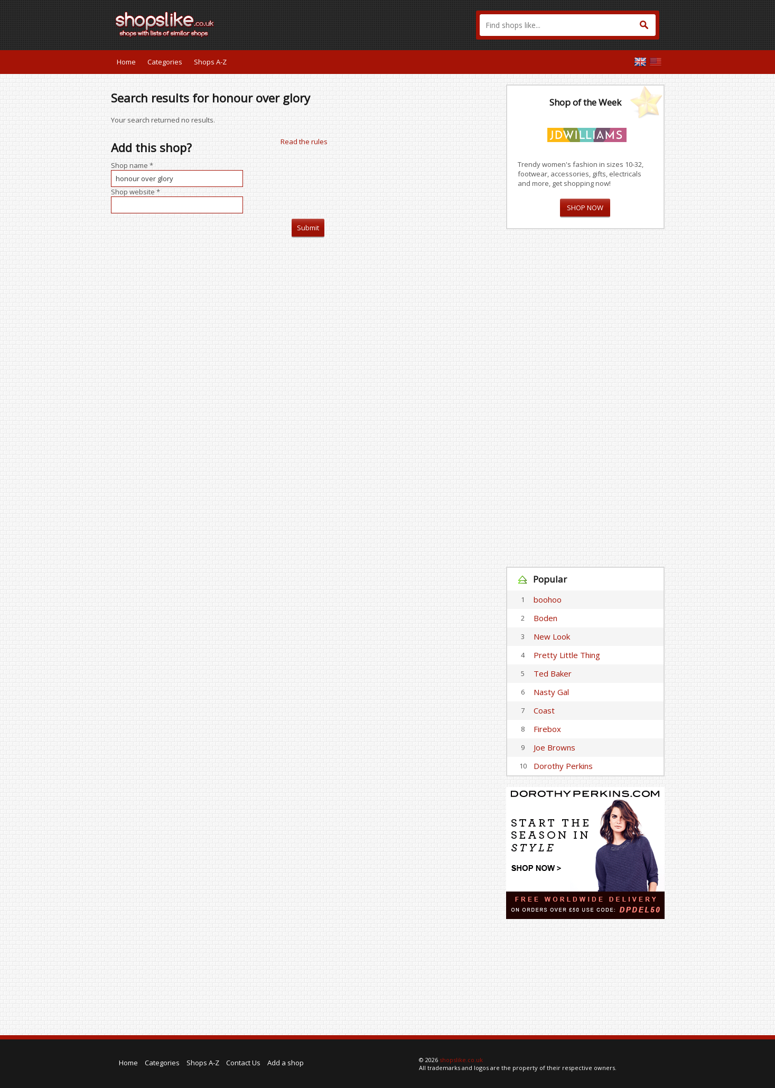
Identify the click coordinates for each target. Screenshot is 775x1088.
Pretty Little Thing (567, 655)
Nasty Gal (551, 692)
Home (126, 62)
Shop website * (135, 191)
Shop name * (132, 165)
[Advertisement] (585, 398)
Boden (545, 618)
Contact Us (243, 1062)
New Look (552, 636)
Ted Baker (553, 673)
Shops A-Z (210, 62)
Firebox (547, 729)
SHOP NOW (585, 207)
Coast (544, 710)
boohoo (548, 599)
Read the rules (304, 141)
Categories (164, 62)
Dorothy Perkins (563, 766)
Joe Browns (554, 747)
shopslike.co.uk (461, 1060)
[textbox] (568, 25)
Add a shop (285, 1062)
